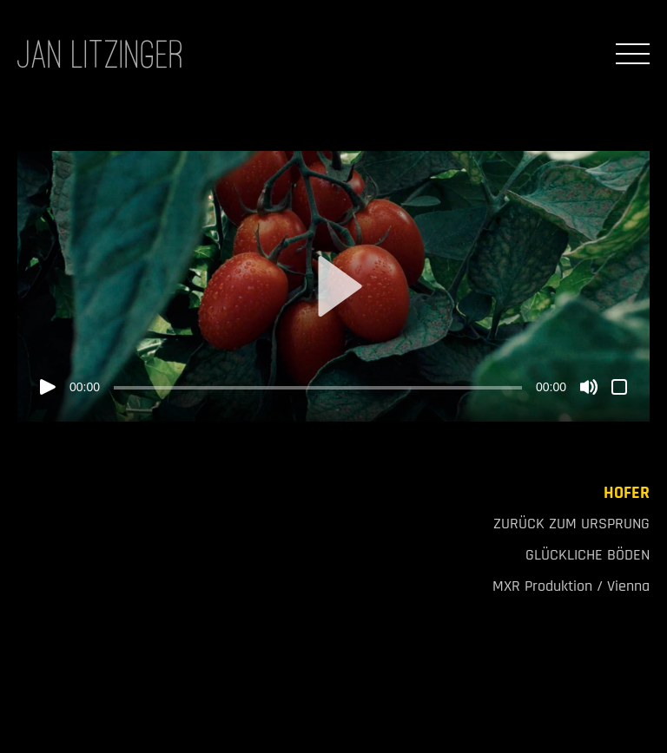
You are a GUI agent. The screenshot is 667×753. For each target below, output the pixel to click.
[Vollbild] (619, 387)
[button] (333, 286)
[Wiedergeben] (48, 387)
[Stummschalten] (589, 387)
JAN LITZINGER (100, 54)
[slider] (318, 388)
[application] (333, 286)
